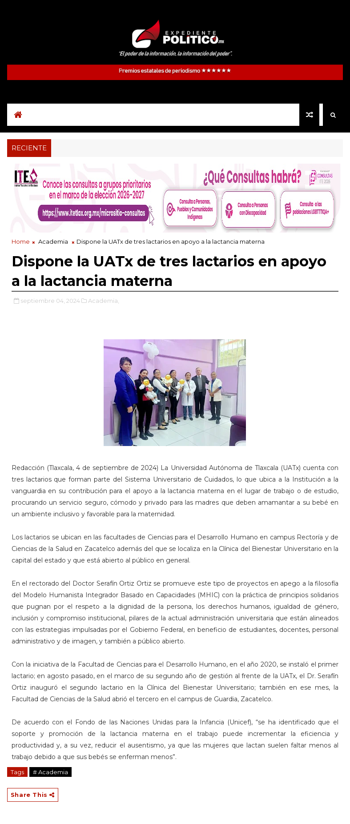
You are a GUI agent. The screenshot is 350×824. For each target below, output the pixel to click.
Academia (53, 241)
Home (21, 241)
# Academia (50, 772)
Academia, (103, 300)
